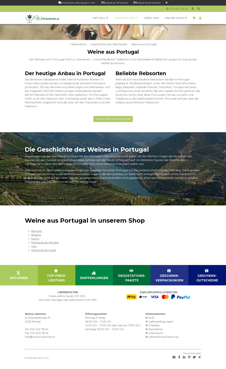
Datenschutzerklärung (163, 341)
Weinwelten (79, 48)
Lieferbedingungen (161, 326)
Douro (35, 243)
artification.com (40, 362)
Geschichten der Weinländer (109, 48)
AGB (151, 322)
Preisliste (154, 329)
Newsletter (156, 333)
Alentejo (36, 235)
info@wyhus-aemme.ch (40, 341)
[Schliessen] (166, 2)
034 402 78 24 (39, 333)
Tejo (34, 250)
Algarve (36, 239)
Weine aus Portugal (144, 48)
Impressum (156, 337)
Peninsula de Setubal (45, 247)
